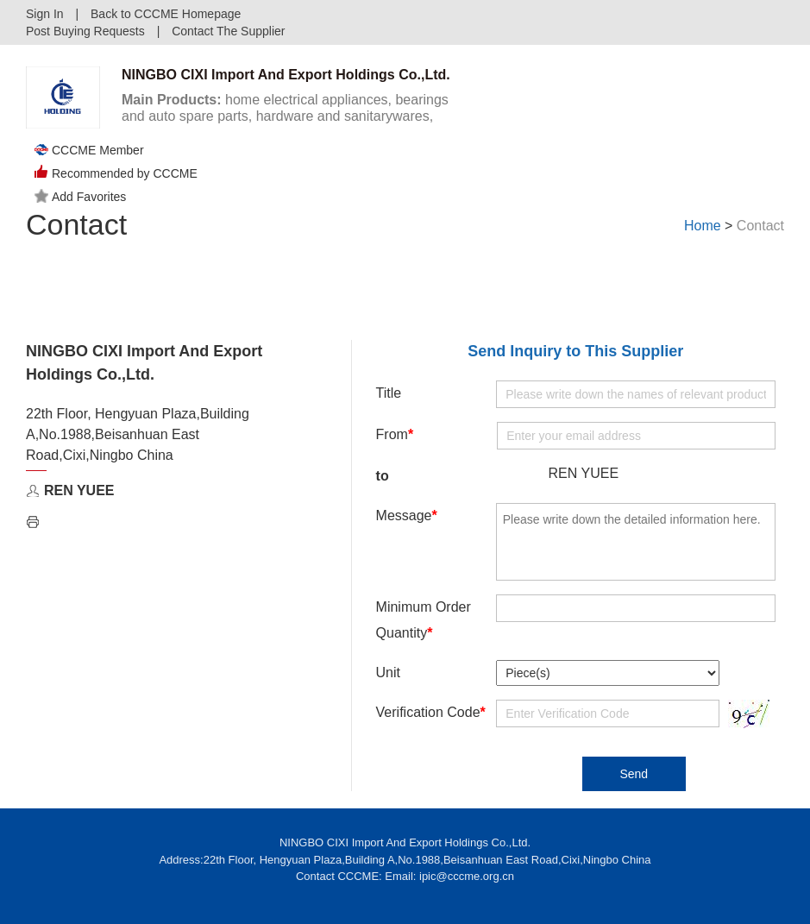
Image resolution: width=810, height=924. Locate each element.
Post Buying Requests (85, 31)
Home (702, 225)
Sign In (45, 14)
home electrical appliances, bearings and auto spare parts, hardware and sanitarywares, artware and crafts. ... (285, 116)
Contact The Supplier (228, 31)
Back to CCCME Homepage (166, 14)
